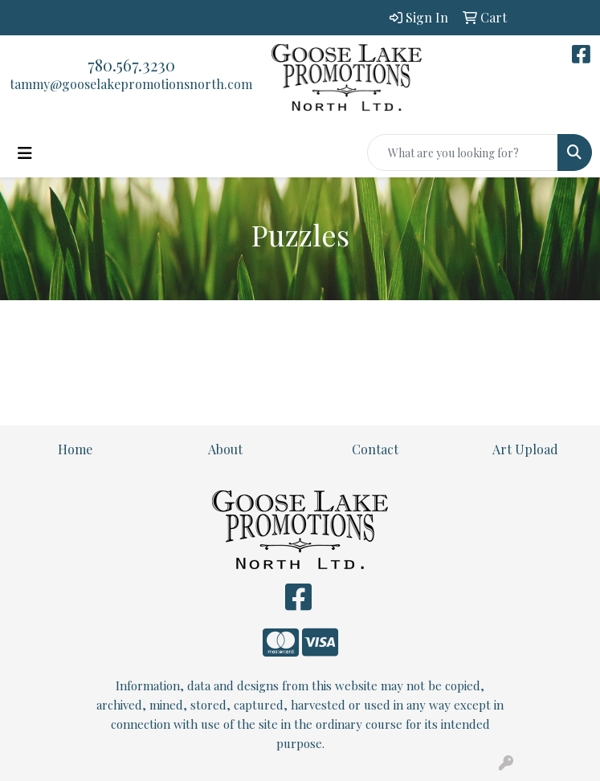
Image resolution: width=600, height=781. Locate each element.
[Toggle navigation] (25, 153)
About (225, 449)
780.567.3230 (131, 64)
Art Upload (525, 449)
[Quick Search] (462, 152)
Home (75, 449)
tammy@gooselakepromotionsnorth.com (131, 83)
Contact (375, 449)
